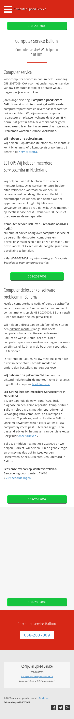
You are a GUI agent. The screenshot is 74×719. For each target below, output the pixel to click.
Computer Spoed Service (30, 9)
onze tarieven (27, 436)
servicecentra (28, 152)
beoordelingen (18, 478)
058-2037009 (37, 26)
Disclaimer (44, 698)
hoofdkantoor (41, 384)
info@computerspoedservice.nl (37, 676)
